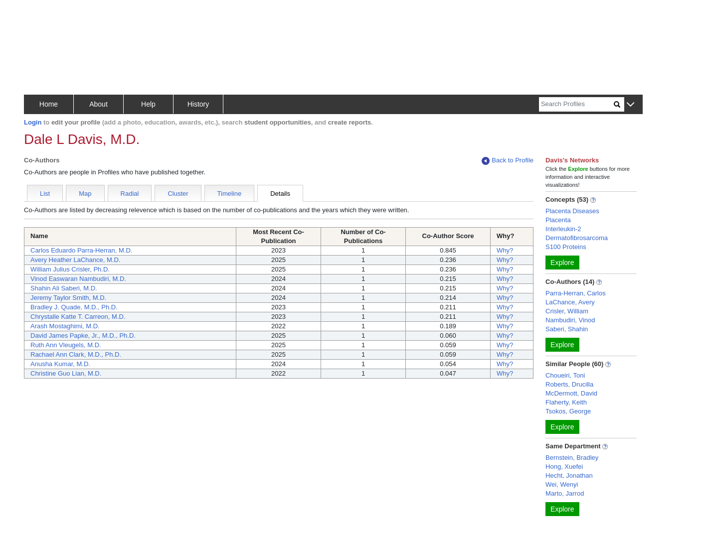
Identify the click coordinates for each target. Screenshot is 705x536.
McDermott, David (571, 393)
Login (32, 122)
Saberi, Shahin (566, 329)
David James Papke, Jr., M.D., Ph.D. (83, 335)
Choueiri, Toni (565, 375)
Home (48, 104)
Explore (562, 263)
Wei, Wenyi (561, 484)
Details (280, 193)
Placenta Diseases (572, 211)
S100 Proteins (565, 247)
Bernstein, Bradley (571, 457)
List (45, 193)
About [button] (98, 104)
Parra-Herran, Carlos (575, 293)
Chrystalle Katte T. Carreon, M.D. (78, 316)
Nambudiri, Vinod (570, 320)
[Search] (576, 104)
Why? (505, 250)
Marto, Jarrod (564, 493)
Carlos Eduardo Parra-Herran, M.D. (81, 250)
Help (148, 104)
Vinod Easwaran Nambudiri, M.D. (78, 278)
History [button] (198, 104)
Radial (130, 193)
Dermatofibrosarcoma (576, 238)
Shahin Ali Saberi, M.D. (63, 288)
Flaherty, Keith (566, 402)
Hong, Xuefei (564, 466)
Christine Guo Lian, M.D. (65, 373)
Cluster (178, 193)
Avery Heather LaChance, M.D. (75, 260)
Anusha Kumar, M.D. (60, 364)
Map (85, 193)
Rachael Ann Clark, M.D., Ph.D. (75, 354)
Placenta (558, 220)
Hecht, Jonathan (569, 475)
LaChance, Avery (570, 302)
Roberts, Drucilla (569, 384)
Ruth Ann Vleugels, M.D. (65, 345)
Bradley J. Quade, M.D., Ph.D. (74, 307)
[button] (630, 105)
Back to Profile (507, 160)
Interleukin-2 (563, 229)
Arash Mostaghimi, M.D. (65, 326)
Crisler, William (566, 311)
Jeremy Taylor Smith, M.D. (68, 297)
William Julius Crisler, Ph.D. (70, 269)
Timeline (229, 193)
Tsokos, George (568, 411)
